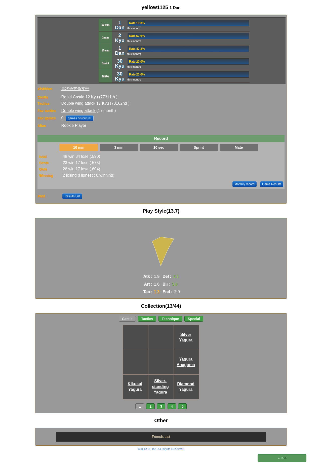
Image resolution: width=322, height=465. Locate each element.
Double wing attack (78, 103)
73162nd (119, 103)
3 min (119, 147)
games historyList (79, 118)
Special (194, 319)
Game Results (271, 184)
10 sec (158, 147)
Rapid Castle (72, 97)
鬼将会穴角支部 (75, 89)
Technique (170, 319)
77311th (107, 97)
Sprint (199, 147)
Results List (72, 196)
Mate (239, 147)
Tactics (147, 319)
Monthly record (244, 184)
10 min (78, 147)
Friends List (161, 437)
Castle (127, 319)
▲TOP (282, 458)
